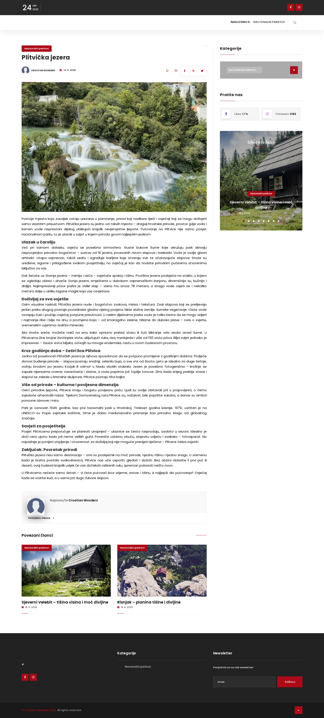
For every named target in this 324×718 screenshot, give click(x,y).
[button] (244, 221)
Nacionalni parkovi (266, 22)
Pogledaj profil (41, 518)
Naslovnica (233, 22)
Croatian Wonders (83, 500)
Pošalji (290, 682)
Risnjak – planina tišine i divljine (149, 602)
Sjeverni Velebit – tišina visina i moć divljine (65, 602)
